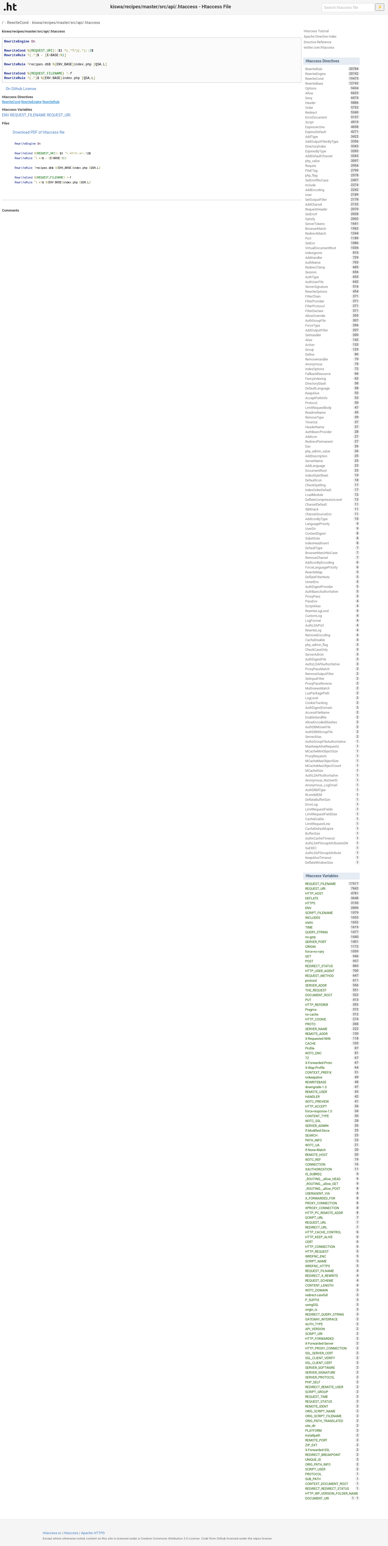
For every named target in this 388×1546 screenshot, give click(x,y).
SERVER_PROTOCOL (332, 1377)
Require (332, 165)
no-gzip (332, 937)
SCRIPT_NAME (332, 1261)
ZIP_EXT (332, 1445)
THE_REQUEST (332, 990)
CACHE (332, 1043)
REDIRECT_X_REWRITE (332, 1275)
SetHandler (332, 335)
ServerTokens (332, 224)
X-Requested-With (332, 1038)
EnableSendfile (332, 717)
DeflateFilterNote (332, 577)
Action (332, 344)
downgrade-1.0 (332, 1087)
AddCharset (332, 204)
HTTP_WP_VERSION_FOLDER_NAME (332, 1494)
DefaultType (332, 548)
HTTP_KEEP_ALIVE (332, 1237)
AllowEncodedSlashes (332, 722)
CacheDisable (332, 640)
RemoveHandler (332, 359)
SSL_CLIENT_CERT (332, 1363)
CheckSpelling (332, 485)
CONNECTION (332, 1164)
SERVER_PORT (332, 942)
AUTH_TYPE (332, 1324)
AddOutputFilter (332, 330)
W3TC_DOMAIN (332, 1290)
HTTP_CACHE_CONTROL (332, 1232)
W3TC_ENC (332, 1053)
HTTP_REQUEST (332, 1251)
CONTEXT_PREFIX (332, 1072)
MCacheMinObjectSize (332, 751)
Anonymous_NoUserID (332, 780)
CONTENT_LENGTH (332, 1285)
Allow (332, 93)
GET (332, 956)
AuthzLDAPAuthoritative (332, 664)
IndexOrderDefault (332, 490)
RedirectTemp (332, 267)
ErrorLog (332, 804)
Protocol (332, 403)
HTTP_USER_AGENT (332, 971)
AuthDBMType (332, 790)
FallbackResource (332, 374)
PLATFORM (332, 1430)
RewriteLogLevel (332, 611)
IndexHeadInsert (332, 543)
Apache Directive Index (320, 36)
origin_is (332, 1309)
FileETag (332, 170)
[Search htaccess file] (348, 7)
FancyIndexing (332, 378)
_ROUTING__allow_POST (332, 1188)
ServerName (332, 461)
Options (332, 88)
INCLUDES (332, 917)
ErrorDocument (332, 117)
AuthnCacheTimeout (332, 838)
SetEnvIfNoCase (332, 180)
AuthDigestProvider (332, 586)
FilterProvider (332, 301)
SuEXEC (332, 848)
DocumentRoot (332, 470)
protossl (332, 980)
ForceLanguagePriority (332, 567)
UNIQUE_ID (332, 1459)
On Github (14, 89)
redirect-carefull (332, 1295)
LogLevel (332, 698)
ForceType (332, 325)
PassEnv (332, 601)
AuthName (332, 262)
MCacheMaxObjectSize (332, 761)
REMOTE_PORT (332, 1440)
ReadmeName (332, 412)
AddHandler (332, 257)
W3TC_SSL (332, 1121)
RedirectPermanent (332, 441)
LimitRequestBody (332, 407)
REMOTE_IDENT (332, 1406)
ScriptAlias (332, 606)
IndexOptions (332, 369)
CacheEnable (332, 819)
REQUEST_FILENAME (28, 115)
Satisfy (332, 219)
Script (332, 122)
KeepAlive (332, 393)
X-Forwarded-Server (332, 1343)
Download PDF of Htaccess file (38, 132)
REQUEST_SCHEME (332, 1280)
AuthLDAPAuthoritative (332, 775)
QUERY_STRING (332, 932)
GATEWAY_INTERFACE (332, 1319)
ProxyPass (332, 596)
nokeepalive (332, 1077)
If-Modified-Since (332, 1130)
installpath (332, 1435)
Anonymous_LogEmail (332, 785)
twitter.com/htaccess (319, 47)
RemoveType (332, 417)
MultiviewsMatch (332, 688)
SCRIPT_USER (332, 1469)
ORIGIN (332, 946)
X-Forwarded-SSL (332, 1450)
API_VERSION (332, 1329)
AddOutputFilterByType (332, 141)
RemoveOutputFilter (332, 674)
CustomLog (332, 615)
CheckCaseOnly (332, 649)
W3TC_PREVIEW (332, 1101)
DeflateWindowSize (332, 862)
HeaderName (332, 427)
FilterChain (332, 296)
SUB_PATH (332, 1479)
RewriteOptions (332, 291)
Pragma (332, 1009)
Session (332, 272)
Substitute (332, 538)
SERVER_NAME (332, 1029)
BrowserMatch (332, 228)
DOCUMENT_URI (330, 1498)
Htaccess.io (52, 1533)
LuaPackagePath (332, 693)
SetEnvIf (332, 214)
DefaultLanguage (332, 388)
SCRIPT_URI (332, 1333)
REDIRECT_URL (332, 1227)
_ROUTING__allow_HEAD (332, 1179)
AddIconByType (332, 519)
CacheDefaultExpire (332, 828)
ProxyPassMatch (332, 669)
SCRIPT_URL (332, 1217)
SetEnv (332, 243)
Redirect (332, 112)
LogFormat (332, 620)
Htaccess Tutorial (316, 31)
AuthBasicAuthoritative (332, 591)
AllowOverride (332, 315)
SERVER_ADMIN (332, 1125)
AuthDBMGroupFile (332, 732)
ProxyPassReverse (332, 683)
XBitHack (332, 509)
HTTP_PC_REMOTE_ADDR (332, 1213)
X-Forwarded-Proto (332, 1063)
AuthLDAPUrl (332, 625)
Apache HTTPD (93, 1533)
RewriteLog (332, 630)
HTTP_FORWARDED (332, 1338)
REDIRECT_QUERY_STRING (332, 1314)
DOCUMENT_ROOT (332, 995)
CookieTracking (332, 703)
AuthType (332, 277)
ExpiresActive (332, 127)
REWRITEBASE (332, 1082)
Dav (332, 446)
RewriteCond (18, 22)
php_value (332, 161)
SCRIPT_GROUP (332, 1392)
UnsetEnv (332, 582)
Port (332, 238)
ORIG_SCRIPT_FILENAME (332, 1416)
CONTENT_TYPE (332, 1116)
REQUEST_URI (59, 115)
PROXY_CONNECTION (332, 1203)
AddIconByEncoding (332, 562)
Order (332, 107)
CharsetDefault (332, 504)
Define (332, 354)
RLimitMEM (332, 794)
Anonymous (332, 364)
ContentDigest (332, 533)
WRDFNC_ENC (332, 1256)
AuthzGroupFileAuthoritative (332, 741)
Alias (332, 340)
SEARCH (332, 1135)
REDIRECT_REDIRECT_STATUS (332, 1488)
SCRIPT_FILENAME (332, 913)
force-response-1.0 (332, 1111)
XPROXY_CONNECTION (332, 1208)
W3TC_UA (332, 1145)
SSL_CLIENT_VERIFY (332, 1358)
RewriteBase (332, 83)
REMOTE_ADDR (332, 1033)
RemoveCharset (332, 557)
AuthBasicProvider (332, 432)
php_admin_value (332, 451)
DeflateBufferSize (332, 799)
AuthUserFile (332, 282)
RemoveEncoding (332, 635)
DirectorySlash (332, 383)
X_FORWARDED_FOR (332, 1198)
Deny (332, 98)
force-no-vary (332, 951)
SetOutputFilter (332, 199)
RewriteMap (332, 572)
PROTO (332, 1024)
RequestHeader (332, 209)
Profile (332, 1048)
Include (332, 185)
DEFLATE (332, 898)
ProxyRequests (332, 756)
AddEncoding (332, 190)
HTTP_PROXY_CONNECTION (332, 1348)
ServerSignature (332, 286)
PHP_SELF (332, 1382)
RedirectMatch (332, 233)
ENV (5, 115)
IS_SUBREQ (332, 1174)
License (29, 89)
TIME (332, 927)
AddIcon (332, 436)
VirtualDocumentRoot (332, 248)
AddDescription (332, 456)
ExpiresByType (332, 151)
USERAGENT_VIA (332, 1193)
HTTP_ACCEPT (332, 1106)
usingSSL (332, 1304)
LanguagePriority (332, 524)
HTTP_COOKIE (332, 1019)
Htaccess (71, 1533)
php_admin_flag (332, 644)
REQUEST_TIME (332, 1396)
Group (332, 349)
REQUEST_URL (332, 1222)
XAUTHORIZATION (332, 1169)
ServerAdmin (332, 654)
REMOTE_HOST (332, 1154)
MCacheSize (332, 770)
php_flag (332, 175)
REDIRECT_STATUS (332, 966)
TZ (332, 1058)
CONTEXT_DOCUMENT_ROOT (332, 1483)
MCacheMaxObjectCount (332, 765)
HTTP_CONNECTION (332, 1246)
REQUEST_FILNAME (332, 1271)
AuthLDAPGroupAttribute (332, 853)
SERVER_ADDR (332, 985)
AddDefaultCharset (332, 156)
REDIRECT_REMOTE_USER (332, 1387)
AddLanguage (332, 465)
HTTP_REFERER (332, 1004)
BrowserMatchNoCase (332, 553)
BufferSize (332, 833)
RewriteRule (50, 102)
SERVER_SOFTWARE (332, 1367)
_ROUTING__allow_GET (332, 1183)
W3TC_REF (332, 1159)
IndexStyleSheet (332, 475)
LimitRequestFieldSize (332, 814)
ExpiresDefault (332, 132)
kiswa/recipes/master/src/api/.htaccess (66, 22)
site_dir (332, 1425)
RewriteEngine (31, 102)
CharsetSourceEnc (332, 514)
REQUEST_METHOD (332, 975)
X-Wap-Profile (332, 1067)
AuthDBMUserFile (332, 727)
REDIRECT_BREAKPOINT (332, 1454)
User (332, 194)
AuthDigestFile (332, 659)
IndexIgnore (332, 253)
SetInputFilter (332, 678)
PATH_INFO (332, 1140)
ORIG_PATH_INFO (332, 1464)
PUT (332, 1000)
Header (332, 103)
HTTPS (332, 903)
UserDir (332, 528)
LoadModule (332, 494)
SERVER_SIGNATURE (332, 1372)
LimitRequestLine (332, 824)
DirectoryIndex (332, 146)
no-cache (332, 1014)
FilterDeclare (332, 311)
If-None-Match (332, 1150)
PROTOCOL (332, 1474)
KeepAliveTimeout (332, 857)
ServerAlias (332, 736)
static (332, 922)
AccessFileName (332, 712)
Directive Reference (317, 42)
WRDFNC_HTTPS (332, 1266)
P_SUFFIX (332, 1300)
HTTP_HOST (332, 893)
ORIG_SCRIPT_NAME (332, 1411)
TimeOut (332, 422)
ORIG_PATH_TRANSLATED (332, 1421)
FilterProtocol (332, 306)
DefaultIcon (332, 480)
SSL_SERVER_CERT (332, 1353)
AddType (332, 136)
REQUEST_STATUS (332, 1401)
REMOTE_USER (332, 1092)
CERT (332, 1242)
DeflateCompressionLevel (332, 499)
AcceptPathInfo (332, 398)
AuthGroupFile (332, 320)
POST (332, 961)
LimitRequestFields (332, 809)
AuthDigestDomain (332, 707)
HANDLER (332, 1096)
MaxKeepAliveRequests (332, 746)
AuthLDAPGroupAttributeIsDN (332, 843)
